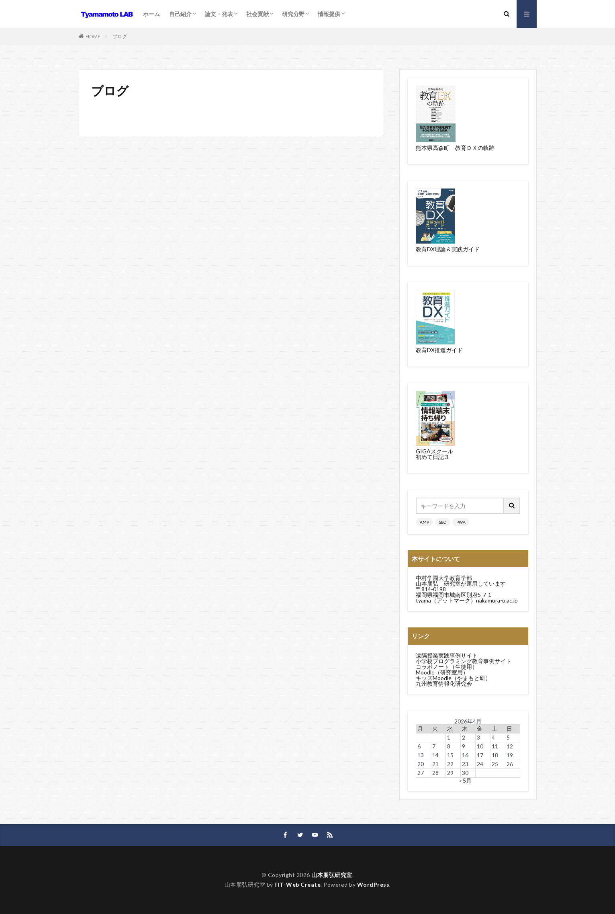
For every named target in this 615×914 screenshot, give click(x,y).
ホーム (151, 13)
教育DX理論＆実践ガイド (448, 249)
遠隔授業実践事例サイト (447, 655)
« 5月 (465, 780)
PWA (461, 522)
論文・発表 (219, 13)
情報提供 (329, 13)
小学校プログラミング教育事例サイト (463, 661)
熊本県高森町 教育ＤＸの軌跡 (455, 147)
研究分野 (293, 13)
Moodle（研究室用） (442, 672)
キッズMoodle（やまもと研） (453, 677)
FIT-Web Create (297, 884)
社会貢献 (257, 13)
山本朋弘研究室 (331, 874)
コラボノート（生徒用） (447, 666)
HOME (93, 36)
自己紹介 (180, 13)
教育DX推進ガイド (439, 349)
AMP (424, 522)
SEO (442, 522)
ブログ (119, 36)
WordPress (373, 884)
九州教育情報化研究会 (444, 683)
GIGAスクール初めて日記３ (434, 454)
